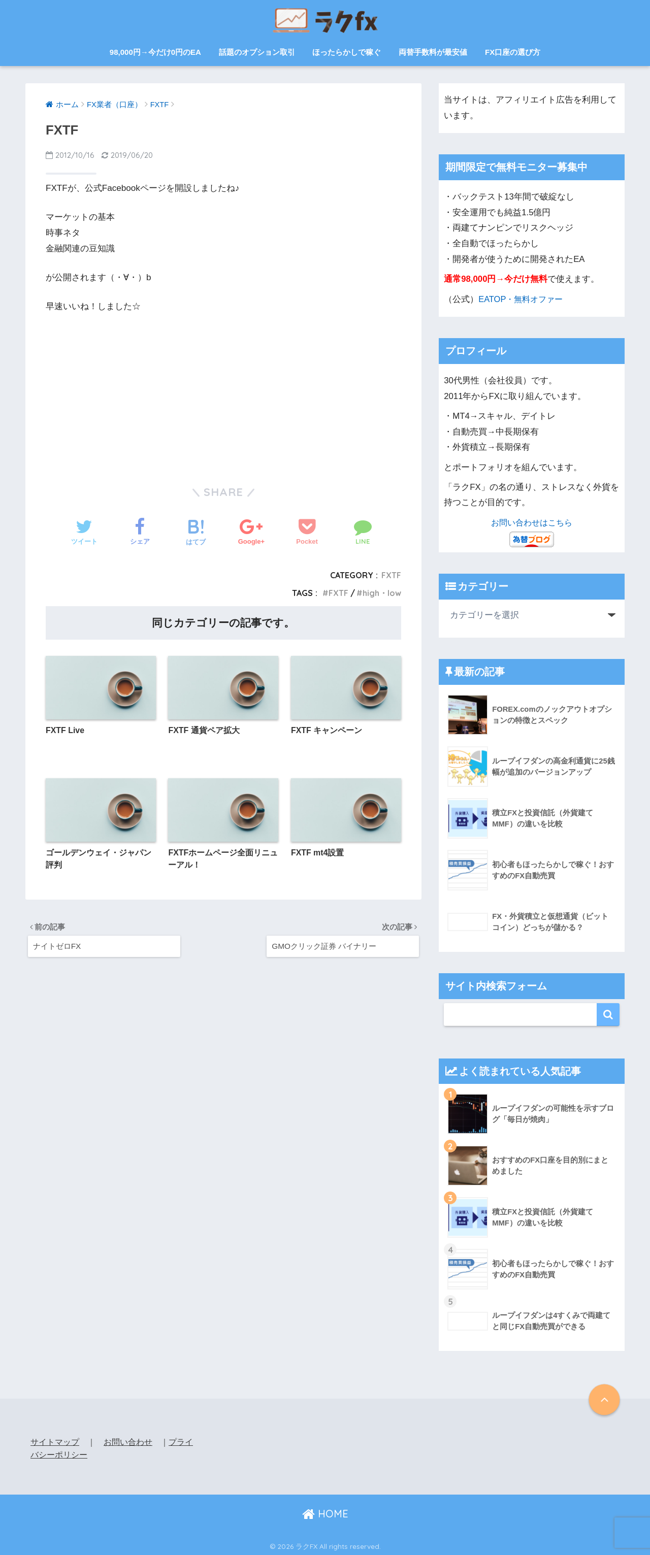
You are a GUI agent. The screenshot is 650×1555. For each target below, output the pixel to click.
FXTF (391, 575)
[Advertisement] (223, 390)
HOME (325, 1512)
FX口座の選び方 (512, 52)
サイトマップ (54, 1440)
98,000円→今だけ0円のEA (155, 52)
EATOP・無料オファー (522, 299)
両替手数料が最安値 (433, 52)
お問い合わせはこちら (532, 521)
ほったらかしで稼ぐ (346, 52)
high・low (382, 593)
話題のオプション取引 (257, 52)
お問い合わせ (128, 1440)
